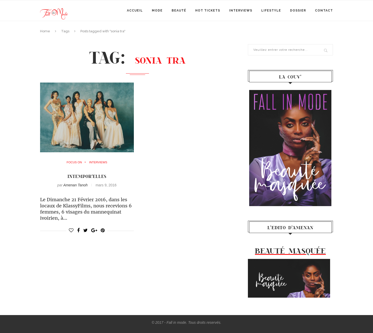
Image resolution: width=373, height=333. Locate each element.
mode (157, 10)
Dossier (298, 10)
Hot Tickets (207, 10)
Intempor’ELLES (87, 176)
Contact (324, 10)
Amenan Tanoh (75, 185)
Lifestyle (271, 10)
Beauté (179, 10)
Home (45, 31)
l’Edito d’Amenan (290, 227)
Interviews (240, 10)
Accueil (135, 10)
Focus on (74, 162)
